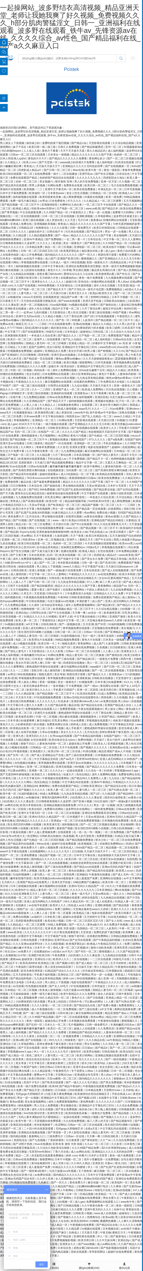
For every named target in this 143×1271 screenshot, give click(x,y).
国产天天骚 (6, 493)
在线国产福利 (133, 439)
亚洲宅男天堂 (55, 1113)
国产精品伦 (15, 408)
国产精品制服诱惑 (93, 146)
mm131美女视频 (65, 377)
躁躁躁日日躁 (133, 970)
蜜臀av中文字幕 (44, 1074)
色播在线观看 (69, 551)
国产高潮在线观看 (34, 501)
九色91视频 (40, 312)
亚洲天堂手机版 (92, 300)
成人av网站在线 (81, 1151)
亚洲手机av (86, 173)
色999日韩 (130, 308)
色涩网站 (13, 250)
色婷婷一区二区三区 (126, 154)
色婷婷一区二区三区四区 (68, 543)
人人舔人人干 (18, 581)
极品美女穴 (17, 708)
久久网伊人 (28, 447)
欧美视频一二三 (33, 189)
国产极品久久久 (67, 335)
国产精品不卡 (10, 963)
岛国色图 (132, 859)
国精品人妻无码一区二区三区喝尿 (46, 343)
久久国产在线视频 (25, 285)
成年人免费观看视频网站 (28, 558)
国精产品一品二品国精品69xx (35, 909)
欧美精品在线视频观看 (110, 474)
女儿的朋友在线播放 (33, 270)
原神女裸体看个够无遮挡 (114, 732)
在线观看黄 (54, 339)
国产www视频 (86, 1244)
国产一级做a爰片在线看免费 (65, 570)
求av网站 (134, 312)
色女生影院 (33, 374)
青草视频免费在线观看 (127, 362)
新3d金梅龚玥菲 (41, 1163)
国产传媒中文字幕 (69, 558)
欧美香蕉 (134, 370)
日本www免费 (32, 416)
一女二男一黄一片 (75, 239)
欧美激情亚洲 (112, 612)
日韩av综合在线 (123, 339)
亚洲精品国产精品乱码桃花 (107, 520)
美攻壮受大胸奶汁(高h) (114, 404)
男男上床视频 (37, 185)
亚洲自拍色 (101, 397)
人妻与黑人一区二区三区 (33, 293)
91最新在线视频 (94, 196)
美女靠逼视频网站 (36, 1101)
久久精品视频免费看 (41, 235)
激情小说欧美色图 (121, 493)
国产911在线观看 (82, 524)
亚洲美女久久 (40, 281)
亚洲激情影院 (49, 204)
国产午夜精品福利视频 (88, 735)
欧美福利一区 (37, 193)
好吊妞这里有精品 (53, 605)
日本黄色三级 (8, 778)
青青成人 (29, 166)
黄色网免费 (87, 1101)
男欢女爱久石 (111, 1197)
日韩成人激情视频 (66, 408)
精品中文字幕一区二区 (66, 308)
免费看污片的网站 (123, 212)
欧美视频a (59, 608)
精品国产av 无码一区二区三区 (18, 431)
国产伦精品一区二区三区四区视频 (109, 435)
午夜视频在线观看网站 (56, 778)
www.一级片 (60, 520)
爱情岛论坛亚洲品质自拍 (30, 493)
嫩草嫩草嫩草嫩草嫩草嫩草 (66, 466)
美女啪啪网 (121, 235)
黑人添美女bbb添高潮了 (59, 966)
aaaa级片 (96, 666)
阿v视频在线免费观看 (23, 1182)
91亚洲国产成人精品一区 (53, 1224)
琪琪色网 (44, 354)
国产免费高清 (134, 832)
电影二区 (21, 639)
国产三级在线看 (65, 658)
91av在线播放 (42, 1143)
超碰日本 (71, 281)
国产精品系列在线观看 (14, 185)
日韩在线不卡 (55, 231)
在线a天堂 (91, 1128)
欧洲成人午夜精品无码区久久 (105, 943)
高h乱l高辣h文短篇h (37, 327)
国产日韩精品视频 (69, 1205)
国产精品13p (79, 143)
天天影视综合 (65, 285)
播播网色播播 (108, 1220)
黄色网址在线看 (11, 628)
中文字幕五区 (37, 1063)
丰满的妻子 (83, 601)
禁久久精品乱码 (96, 150)
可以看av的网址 (17, 770)
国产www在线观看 (69, 300)
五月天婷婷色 (118, 963)
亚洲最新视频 (115, 743)
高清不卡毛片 (129, 454)
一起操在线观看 (74, 770)
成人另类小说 (61, 1163)
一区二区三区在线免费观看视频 (81, 820)
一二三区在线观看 (101, 959)
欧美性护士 (22, 889)
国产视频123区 (65, 963)
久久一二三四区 (38, 323)
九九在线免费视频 (121, 589)
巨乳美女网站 (53, 497)
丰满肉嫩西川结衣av (33, 655)
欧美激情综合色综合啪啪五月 (80, 578)
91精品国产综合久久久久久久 (63, 970)
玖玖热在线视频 (75, 231)
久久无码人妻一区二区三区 (119, 1043)
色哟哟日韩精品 (100, 297)
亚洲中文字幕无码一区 (59, 189)
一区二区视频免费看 (67, 1036)
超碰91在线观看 (73, 916)
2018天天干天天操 (29, 424)
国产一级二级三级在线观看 (29, 385)
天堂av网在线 (101, 893)
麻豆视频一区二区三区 (108, 1170)
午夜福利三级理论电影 (29, 966)
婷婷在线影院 (90, 897)
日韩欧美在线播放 (103, 678)
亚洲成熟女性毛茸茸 (86, 1074)
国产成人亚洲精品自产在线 (47, 755)
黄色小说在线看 (127, 250)
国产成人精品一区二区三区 (92, 963)
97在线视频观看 (105, 316)
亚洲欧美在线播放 (16, 308)
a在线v (129, 289)
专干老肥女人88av (82, 1070)
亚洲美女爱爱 (77, 447)
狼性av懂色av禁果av (119, 377)
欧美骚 (57, 243)
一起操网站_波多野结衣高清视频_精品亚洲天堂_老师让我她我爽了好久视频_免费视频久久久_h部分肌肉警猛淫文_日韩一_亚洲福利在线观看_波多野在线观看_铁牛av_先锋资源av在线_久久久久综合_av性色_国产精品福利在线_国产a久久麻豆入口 (70, 27)
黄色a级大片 (134, 708)
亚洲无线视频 (64, 766)
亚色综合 (84, 281)
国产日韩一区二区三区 (57, 170)
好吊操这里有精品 (48, 547)
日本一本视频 (56, 728)
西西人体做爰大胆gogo (128, 539)
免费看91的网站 (54, 809)
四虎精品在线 (118, 262)
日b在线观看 (76, 1090)
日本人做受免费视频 (41, 377)
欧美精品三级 (81, 913)
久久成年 (34, 605)
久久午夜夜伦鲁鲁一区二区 (42, 451)
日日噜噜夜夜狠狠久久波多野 (18, 243)
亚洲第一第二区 (11, 539)
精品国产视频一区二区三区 (98, 504)
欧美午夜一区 (93, 170)
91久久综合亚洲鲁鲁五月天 (110, 524)
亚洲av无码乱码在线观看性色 (82, 697)
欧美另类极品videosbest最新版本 (54, 878)
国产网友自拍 (92, 243)
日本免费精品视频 (127, 551)
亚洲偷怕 (81, 874)
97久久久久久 (97, 439)
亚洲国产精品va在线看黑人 (33, 882)
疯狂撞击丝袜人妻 (93, 250)
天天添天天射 (24, 697)
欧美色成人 (67, 847)
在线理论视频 (74, 516)
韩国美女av (73, 416)
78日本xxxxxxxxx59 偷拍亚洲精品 (47, 477)
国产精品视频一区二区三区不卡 (21, 204)
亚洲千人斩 (65, 616)
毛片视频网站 (48, 435)
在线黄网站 (115, 508)
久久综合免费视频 (127, 1105)
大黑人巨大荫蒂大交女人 (38, 408)
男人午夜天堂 (133, 354)
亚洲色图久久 (38, 751)
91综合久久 (7, 889)
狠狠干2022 (28, 743)
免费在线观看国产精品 (24, 177)
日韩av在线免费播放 (59, 397)
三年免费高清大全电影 (111, 381)
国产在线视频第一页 (117, 166)
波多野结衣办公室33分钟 (20, 547)
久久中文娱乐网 (106, 1240)
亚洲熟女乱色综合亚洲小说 (16, 1174)
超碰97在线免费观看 (64, 843)
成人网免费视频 (73, 196)
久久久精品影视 (25, 693)
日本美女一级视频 (59, 154)
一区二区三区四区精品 (124, 851)
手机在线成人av (57, 458)
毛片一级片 (89, 635)
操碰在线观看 (26, 566)
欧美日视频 (71, 362)
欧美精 (35, 828)
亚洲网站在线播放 (111, 878)
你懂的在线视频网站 (12, 374)
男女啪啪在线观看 (74, 485)
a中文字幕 (32, 624)
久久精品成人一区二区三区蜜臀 (103, 200)
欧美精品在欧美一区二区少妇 (28, 728)
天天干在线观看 (69, 747)
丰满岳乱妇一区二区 (110, 189)
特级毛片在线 (54, 331)
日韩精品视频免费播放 (124, 936)
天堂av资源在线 (96, 485)
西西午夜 (126, 658)
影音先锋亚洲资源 (32, 970)
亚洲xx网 (18, 1040)
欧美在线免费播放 (85, 189)
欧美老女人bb (79, 531)
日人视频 (132, 389)
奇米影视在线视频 (69, 562)
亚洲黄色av (81, 393)
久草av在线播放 (49, 732)
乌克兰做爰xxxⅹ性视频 (123, 397)
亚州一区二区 (113, 146)
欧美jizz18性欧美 (79, 520)
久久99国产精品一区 (56, 212)
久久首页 (62, 447)
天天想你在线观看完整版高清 (39, 300)
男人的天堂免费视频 (86, 181)
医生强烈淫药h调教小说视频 (35, 631)
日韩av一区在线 (93, 631)
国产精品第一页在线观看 (39, 358)
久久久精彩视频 (55, 943)
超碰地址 (85, 331)
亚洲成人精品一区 (80, 343)
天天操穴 (39, 462)
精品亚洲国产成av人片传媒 (115, 751)
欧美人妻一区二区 (27, 620)
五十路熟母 (85, 1170)
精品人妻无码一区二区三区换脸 (85, 655)
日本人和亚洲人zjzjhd (13, 158)
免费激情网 (12, 481)
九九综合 (114, 778)
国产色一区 (63, 320)
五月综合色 (33, 516)
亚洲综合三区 (66, 974)
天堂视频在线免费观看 (106, 628)
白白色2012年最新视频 (14, 751)
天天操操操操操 (20, 993)
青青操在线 (133, 1209)
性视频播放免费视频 (20, 350)
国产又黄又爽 (18, 554)
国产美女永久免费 (93, 558)
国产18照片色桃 (23, 1143)
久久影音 (117, 1143)
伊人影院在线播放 (80, 1132)
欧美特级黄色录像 (50, 196)
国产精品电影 (121, 905)
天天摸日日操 (58, 293)
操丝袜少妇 (33, 143)
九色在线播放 (8, 543)
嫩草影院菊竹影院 (74, 497)
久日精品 (10, 347)
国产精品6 (101, 1047)
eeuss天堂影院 (32, 297)
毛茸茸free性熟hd (87, 759)
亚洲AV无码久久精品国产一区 (47, 816)
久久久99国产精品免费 (86, 1147)
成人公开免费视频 (32, 254)
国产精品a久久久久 (129, 1086)
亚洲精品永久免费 (56, 350)
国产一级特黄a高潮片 (34, 1170)
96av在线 (78, 170)
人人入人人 (57, 281)
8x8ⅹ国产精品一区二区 (90, 847)
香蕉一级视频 (47, 682)
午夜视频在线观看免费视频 (39, 597)
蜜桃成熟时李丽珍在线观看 (42, 666)
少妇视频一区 (128, 608)
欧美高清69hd (28, 963)
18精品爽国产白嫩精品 (87, 882)
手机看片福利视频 (45, 974)
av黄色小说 (135, 797)
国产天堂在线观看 (29, 1047)
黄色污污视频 (78, 435)
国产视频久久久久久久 (94, 747)
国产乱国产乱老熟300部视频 (74, 489)
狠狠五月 (21, 323)
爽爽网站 (45, 785)
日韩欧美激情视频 (80, 597)
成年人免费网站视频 (64, 370)
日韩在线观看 (29, 939)
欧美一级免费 (114, 196)
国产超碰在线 (52, 485)
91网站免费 (55, 185)
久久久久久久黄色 (24, 1036)
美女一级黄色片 (73, 243)
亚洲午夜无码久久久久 (98, 1209)
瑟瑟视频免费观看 (126, 358)
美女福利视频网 (83, 397)
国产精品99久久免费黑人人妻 (89, 778)
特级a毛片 (93, 547)
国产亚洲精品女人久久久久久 (122, 631)
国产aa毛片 (67, 759)
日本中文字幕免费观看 (14, 193)
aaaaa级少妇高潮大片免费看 (77, 162)
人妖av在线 (113, 1063)
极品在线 (26, 481)
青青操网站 (85, 643)
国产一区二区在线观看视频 (108, 670)
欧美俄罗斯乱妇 (70, 250)
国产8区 (33, 489)
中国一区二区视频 (21, 370)
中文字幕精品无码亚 (122, 724)
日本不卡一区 (42, 947)
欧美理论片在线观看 (41, 639)
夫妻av (109, 1163)
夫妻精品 (131, 520)
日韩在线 (54, 578)
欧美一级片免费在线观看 (33, 1086)
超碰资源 (27, 959)
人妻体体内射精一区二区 (117, 466)
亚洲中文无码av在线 (28, 316)
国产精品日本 (110, 208)
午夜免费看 (59, 955)
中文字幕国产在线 (93, 566)
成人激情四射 (18, 574)
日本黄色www (56, 193)
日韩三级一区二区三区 (68, 631)
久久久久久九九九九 (89, 177)
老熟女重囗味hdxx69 (49, 273)
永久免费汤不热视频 (116, 924)
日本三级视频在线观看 (24, 886)
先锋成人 (74, 1232)
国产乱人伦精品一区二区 (78, 339)
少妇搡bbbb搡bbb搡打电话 (92, 1186)
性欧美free (29, 539)
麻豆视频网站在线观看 (59, 381)
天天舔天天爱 (90, 1232)
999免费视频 (48, 489)
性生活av (11, 951)
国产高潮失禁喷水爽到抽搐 (29, 470)
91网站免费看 (56, 655)
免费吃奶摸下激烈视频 (56, 143)
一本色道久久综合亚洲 (42, 335)
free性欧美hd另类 (99, 501)
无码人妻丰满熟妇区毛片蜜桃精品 (38, 1117)
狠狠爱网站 (86, 362)
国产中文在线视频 (60, 612)
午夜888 (63, 597)
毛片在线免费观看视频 (125, 185)
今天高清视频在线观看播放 (101, 543)
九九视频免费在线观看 (119, 277)
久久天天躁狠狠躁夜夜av (98, 358)
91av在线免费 (18, 466)
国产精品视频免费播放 (60, 462)
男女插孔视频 (81, 270)
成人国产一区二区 (45, 562)
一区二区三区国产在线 (110, 354)
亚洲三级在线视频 (34, 220)
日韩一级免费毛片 (81, 227)
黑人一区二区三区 (98, 662)
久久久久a (56, 770)
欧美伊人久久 (108, 427)
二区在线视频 (79, 959)
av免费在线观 (108, 701)
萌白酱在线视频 (10, 270)
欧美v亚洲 (11, 678)
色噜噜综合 (43, 227)
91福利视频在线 (71, 635)
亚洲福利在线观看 (62, 393)
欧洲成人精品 (21, 208)
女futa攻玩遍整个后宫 (92, 370)
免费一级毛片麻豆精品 (24, 200)
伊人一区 (39, 1051)
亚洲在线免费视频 (84, 647)
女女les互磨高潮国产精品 (114, 578)
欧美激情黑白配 (105, 273)
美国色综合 (21, 1140)
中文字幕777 (13, 331)
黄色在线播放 (77, 870)
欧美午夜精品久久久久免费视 (78, 993)
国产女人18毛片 (131, 685)
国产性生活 (124, 273)
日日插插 (77, 851)
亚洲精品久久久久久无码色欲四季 (83, 166)
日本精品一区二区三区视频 (21, 990)
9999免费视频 (46, 285)
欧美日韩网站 (85, 1055)
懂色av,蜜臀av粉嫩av (69, 358)
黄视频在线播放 (105, 400)
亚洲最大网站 (26, 528)
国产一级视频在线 (70, 624)
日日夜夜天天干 (10, 300)
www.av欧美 (93, 208)
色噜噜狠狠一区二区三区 (36, 608)
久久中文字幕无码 (29, 778)
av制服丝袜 (15, 297)
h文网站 (103, 616)
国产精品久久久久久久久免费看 (68, 158)
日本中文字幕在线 (53, 266)
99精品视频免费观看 (67, 639)
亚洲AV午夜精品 (34, 239)
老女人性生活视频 (77, 193)
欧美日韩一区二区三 (97, 185)
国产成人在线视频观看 (116, 570)
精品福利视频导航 (76, 501)
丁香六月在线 (18, 1078)
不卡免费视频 (77, 458)
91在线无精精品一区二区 (123, 916)
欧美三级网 (113, 327)
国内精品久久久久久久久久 (61, 254)
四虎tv (129, 843)
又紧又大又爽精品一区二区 (121, 462)
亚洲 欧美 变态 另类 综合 (15, 658)
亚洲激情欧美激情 (16, 335)
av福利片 (136, 747)
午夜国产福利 (29, 1067)
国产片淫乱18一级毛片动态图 (87, 289)
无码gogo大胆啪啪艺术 (30, 1093)
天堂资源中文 (123, 678)
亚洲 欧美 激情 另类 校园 (60, 928)
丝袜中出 (119, 1209)
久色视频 (102, 647)
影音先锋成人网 (128, 728)
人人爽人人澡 (39, 913)
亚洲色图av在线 (119, 747)
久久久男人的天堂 (125, 323)
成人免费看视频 (99, 724)
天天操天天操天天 (101, 385)
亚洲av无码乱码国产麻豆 (117, 866)
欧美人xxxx (30, 162)
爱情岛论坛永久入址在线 (79, 273)
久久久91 (118, 350)
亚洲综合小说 (43, 959)
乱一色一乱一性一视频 (87, 832)
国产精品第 (11, 531)
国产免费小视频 (107, 1005)
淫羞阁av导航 (8, 227)
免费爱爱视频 (68, 708)
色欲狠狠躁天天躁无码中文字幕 (107, 431)
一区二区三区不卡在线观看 (100, 204)
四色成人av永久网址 (80, 905)
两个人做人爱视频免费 (42, 832)
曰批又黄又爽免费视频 (59, 1093)
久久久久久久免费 (131, 1224)
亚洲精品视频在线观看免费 (60, 805)
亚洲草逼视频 (8, 1132)
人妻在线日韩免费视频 (21, 701)
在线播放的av (69, 277)
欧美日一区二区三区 (20, 339)
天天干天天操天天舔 (72, 150)
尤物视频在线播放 (127, 978)
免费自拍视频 (21, 916)
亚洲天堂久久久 (78, 293)
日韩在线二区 (100, 331)
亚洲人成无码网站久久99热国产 (42, 628)
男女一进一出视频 (100, 212)
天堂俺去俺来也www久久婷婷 (105, 620)
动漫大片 (69, 774)
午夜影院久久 (78, 212)
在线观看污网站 (10, 262)
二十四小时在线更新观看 (39, 1128)
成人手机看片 (74, 728)
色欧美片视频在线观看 (127, 720)
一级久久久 (118, 893)
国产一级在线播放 (116, 1059)
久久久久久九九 (46, 701)
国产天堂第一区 (49, 162)
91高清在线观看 (125, 162)
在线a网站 (136, 281)
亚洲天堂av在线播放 (63, 354)
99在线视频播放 (27, 674)
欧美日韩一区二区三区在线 (64, 751)
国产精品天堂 (32, 1090)
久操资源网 (61, 535)
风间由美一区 (42, 370)
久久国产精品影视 (56, 705)
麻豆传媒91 (44, 720)
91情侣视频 (90, 751)
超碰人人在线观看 (85, 1028)
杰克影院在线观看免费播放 (47, 1155)
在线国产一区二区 (49, 431)
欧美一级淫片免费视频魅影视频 (122, 266)
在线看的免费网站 (85, 381)
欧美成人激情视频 (32, 866)
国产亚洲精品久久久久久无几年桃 (119, 258)
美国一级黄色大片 (97, 262)
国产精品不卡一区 (98, 458)
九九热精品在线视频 (22, 273)
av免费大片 (25, 951)
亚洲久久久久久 (120, 909)
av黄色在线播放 (94, 516)
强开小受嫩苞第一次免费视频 (102, 1159)
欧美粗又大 (53, 647)
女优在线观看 (106, 551)
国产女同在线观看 (128, 489)
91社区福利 (101, 801)
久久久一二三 (100, 408)
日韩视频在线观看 (69, 897)
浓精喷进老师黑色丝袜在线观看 (89, 862)
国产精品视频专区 (122, 1120)
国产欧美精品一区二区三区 (64, 504)
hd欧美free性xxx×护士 (18, 562)
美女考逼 (59, 674)
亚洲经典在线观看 (85, 1236)
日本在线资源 (37, 554)
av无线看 (18, 986)
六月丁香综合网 (91, 308)
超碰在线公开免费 (80, 743)
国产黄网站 (83, 974)
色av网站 (89, 512)
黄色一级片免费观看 (91, 277)
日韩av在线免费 (38, 466)
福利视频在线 (13, 597)
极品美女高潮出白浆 (103, 270)
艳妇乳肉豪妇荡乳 (11, 785)
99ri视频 (79, 766)
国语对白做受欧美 (115, 797)
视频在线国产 (78, 439)
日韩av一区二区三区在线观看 (28, 154)
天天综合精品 (124, 497)
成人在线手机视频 (27, 732)
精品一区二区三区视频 (59, 247)
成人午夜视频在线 (42, 1009)
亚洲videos (133, 408)
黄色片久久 (55, 270)
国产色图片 (54, 589)
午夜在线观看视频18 (90, 708)
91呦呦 (94, 1220)
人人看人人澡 (29, 404)
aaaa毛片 (84, 408)
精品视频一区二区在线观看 (122, 847)
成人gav (110, 250)
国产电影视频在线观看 (114, 1247)
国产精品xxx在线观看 (87, 866)
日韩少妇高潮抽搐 (122, 828)
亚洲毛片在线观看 (45, 712)
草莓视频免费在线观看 (35, 262)
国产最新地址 (118, 1236)
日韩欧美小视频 (83, 1213)
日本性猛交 (71, 331)
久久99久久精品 (81, 1163)
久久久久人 (44, 243)
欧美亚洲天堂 (52, 824)
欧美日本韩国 (127, 574)
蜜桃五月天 (86, 539)
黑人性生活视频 (77, 312)
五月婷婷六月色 (49, 277)
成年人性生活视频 (105, 285)
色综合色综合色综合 (38, 1059)
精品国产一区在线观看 (59, 443)
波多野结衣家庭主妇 (125, 216)
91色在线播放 (38, 578)
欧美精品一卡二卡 (106, 1194)
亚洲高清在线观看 (21, 1124)
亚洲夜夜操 (83, 678)
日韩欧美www (128, 1097)
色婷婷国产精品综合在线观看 (57, 177)
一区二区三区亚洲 (61, 1005)
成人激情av (129, 597)
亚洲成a (55, 820)
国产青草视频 (10, 212)
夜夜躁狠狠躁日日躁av (83, 477)
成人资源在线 (54, 220)
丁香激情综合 (47, 620)
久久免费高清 (106, 1028)
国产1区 (89, 316)
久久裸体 (116, 1186)
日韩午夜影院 (124, 993)
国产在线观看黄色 (33, 331)
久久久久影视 (59, 227)
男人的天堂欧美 (85, 836)
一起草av (26, 312)
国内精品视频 (18, 1136)
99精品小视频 (130, 1040)
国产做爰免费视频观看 (47, 481)
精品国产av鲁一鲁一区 (75, 297)
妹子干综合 (20, 146)
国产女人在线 (114, 920)
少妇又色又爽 (130, 1063)
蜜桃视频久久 (89, 258)
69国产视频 (120, 312)
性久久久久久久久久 (12, 1020)
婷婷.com (7, 285)
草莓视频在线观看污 (114, 547)
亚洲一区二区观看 (61, 913)
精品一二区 (23, 1155)
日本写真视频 (132, 189)
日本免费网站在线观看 (56, 374)
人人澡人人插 (31, 150)
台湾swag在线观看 (61, 735)
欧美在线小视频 (54, 920)
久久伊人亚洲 (45, 1178)
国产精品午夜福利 (70, 1086)
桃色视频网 (44, 508)
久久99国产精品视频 (41, 1016)
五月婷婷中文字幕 (95, 916)
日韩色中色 (76, 1001)
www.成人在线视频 (105, 1213)
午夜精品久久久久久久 (29, 381)
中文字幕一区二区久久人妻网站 (122, 239)
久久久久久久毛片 (59, 851)
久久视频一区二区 (130, 181)
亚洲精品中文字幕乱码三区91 (80, 347)
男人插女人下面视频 (12, 143)
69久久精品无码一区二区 (79, 901)
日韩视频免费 (127, 1109)
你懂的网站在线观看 (115, 220)
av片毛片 (68, 951)
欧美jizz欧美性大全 (101, 293)
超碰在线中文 (37, 231)
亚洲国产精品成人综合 (118, 705)
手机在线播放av (113, 443)
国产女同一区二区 (19, 755)
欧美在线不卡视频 (114, 247)
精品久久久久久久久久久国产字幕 (92, 154)
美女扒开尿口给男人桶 (82, 350)
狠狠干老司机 (77, 936)
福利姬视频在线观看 (25, 196)
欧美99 (53, 1086)
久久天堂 (70, 220)
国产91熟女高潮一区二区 (124, 789)
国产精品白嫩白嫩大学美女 (16, 947)
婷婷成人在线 (78, 724)
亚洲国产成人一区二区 (67, 389)
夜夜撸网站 (105, 585)
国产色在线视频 (20, 1009)
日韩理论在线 (38, 612)
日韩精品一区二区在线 (104, 193)
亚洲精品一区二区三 (44, 420)
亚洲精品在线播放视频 (76, 670)
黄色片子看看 (50, 150)
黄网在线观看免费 (125, 1009)
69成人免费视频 (49, 793)
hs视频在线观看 (79, 304)
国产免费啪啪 (53, 239)
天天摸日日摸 (106, 420)
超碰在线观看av (49, 474)
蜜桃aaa (15, 959)
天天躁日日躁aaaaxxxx (120, 566)
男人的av (123, 281)
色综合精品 (83, 774)
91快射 (108, 770)
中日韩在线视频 (36, 601)
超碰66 (38, 350)
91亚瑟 (133, 997)
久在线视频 (102, 1070)
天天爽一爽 (79, 612)
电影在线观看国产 (99, 447)
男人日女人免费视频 (46, 1105)
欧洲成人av (126, 193)
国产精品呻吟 (126, 793)
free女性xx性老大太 (14, 836)
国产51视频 (20, 520)
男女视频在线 (68, 1105)
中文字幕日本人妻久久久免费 (25, 705)
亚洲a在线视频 (82, 323)
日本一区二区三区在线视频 (58, 216)
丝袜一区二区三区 (27, 181)
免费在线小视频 (106, 512)
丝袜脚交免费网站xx (73, 547)
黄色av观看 (112, 516)
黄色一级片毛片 (81, 893)
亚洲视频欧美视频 (45, 223)
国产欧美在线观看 (53, 1082)
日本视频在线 (86, 354)
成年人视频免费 (49, 847)
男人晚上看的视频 (106, 1109)
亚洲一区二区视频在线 (51, 539)
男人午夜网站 (65, 1190)
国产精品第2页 (106, 605)
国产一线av (62, 235)
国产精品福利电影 (21, 978)
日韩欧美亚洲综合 (59, 427)
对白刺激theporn (12, 150)
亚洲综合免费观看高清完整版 (84, 266)
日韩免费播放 (134, 624)
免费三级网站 (63, 909)
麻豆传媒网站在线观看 (98, 451)
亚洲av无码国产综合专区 (20, 1178)
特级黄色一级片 (74, 1040)
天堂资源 (122, 285)
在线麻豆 (21, 905)
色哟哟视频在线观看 (123, 458)
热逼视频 (50, 558)
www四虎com (108, 347)
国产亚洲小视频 (83, 801)
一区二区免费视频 (114, 832)
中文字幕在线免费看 (20, 1074)
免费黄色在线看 (73, 185)
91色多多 (63, 701)
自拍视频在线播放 (25, 762)
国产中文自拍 (103, 539)
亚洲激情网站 (16, 343)
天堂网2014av (64, 1074)
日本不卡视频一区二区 (125, 297)
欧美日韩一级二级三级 (42, 146)
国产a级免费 (115, 439)
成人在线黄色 (16, 797)
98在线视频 (78, 262)
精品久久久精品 (102, 323)
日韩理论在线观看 (59, 385)
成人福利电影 (105, 162)
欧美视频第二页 (88, 843)
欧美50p (99, 1063)
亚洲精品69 (31, 785)
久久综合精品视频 (123, 143)
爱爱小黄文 (38, 589)
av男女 (43, 200)
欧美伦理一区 (54, 501)
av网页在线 (11, 805)
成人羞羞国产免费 (87, 878)
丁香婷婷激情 (21, 859)
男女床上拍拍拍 (57, 1001)
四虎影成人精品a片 (30, 170)
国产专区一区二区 (86, 951)
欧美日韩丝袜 (8, 566)
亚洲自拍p (22, 612)
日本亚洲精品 (104, 889)
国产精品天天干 (57, 289)
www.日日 (72, 528)
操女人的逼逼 (106, 993)
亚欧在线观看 (79, 1251)
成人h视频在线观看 (25, 643)
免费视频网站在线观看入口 (41, 708)
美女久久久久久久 (72, 732)
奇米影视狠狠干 (133, 1082)
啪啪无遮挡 (69, 643)
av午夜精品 (114, 1040)
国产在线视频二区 (40, 520)
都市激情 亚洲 (64, 181)
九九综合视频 (80, 385)
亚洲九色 (18, 735)
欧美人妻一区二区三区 (122, 393)
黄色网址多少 (97, 158)
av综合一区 (95, 612)
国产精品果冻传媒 (105, 489)
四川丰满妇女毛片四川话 (28, 928)
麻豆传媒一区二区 (99, 1182)
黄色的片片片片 (38, 158)
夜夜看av (96, 220)
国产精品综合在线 (92, 705)
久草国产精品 (107, 716)
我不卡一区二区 (115, 481)
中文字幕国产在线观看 (95, 493)
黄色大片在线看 (91, 639)
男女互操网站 (92, 1043)
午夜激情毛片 (61, 1070)
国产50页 (101, 624)
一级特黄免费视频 (103, 809)
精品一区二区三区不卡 (80, 608)
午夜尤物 (105, 1232)
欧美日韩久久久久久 (39, 689)
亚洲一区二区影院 (88, 689)
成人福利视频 (116, 150)
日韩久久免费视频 (69, 146)
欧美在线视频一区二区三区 (75, 554)
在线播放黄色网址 (69, 404)
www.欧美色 (126, 554)
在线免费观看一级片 (46, 173)
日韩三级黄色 (35, 443)
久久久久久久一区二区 (19, 759)
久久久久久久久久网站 (19, 782)
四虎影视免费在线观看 (29, 920)
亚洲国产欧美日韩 (68, 258)
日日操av (88, 1047)
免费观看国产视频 (119, 335)
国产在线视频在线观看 (85, 427)
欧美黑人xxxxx (125, 870)
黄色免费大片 (16, 516)
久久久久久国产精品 (74, 431)
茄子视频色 (135, 431)
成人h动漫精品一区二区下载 (78, 474)
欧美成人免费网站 (93, 389)
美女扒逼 (6, 986)
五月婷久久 (9, 882)
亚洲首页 (97, 1163)
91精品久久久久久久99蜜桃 (40, 616)
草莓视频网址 (22, 420)
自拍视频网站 (38, 851)
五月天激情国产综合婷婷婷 (126, 535)
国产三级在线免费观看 (80, 755)
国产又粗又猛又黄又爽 (45, 551)
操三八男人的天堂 (111, 581)
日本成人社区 (34, 982)
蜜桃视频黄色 (29, 435)
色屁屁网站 (129, 447)
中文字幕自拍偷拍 (54, 416)
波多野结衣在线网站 (78, 809)
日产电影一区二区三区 (70, 208)
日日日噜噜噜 (28, 354)
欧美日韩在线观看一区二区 (16, 173)
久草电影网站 (103, 216)
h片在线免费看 (11, 435)
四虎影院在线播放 (74, 662)
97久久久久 (75, 200)
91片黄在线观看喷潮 (66, 932)
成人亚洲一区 (106, 978)
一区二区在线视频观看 (27, 216)
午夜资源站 (46, 939)
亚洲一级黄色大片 (125, 385)
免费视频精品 (114, 289)
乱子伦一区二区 (126, 400)
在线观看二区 (90, 404)
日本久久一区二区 (119, 986)
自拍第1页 (121, 366)
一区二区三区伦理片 (32, 647)
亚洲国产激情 (117, 616)
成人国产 (50, 258)
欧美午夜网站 (92, 466)
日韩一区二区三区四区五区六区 (40, 250)
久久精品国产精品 (63, 1186)
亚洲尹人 (40, 339)
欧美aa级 (108, 1217)
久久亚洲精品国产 (35, 400)
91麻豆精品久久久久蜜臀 (67, 512)
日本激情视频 (83, 285)
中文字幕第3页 (25, 862)
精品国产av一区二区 (12, 689)
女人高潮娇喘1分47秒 (13, 955)
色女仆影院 (53, 347)
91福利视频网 (116, 624)
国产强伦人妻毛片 (108, 454)
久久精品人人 (13, 162)
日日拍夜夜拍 (118, 647)
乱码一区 (52, 554)
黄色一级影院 (112, 170)
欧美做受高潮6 (25, 716)
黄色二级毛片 (34, 1055)
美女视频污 (46, 181)
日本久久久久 (18, 231)
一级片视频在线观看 (55, 424)
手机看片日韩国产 (130, 427)
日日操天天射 (84, 966)
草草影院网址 (97, 1251)
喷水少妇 (101, 839)
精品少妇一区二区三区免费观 (33, 524)
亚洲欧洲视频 (85, 216)
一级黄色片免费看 (108, 658)
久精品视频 (22, 739)
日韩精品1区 (26, 227)
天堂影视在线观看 (100, 143)
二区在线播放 (69, 173)
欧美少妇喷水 (133, 655)
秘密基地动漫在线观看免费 (63, 493)
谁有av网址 (97, 1016)
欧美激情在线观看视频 (32, 458)
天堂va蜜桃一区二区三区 (62, 1078)
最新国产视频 (65, 828)
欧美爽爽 (128, 932)
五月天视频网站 (132, 200)
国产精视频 (105, 350)
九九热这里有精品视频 (91, 377)
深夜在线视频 (127, 412)
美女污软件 (114, 739)
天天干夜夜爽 (98, 393)
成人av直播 (122, 1067)
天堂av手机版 (37, 504)
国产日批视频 (95, 997)
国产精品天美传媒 (116, 558)
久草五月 (27, 593)
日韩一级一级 (89, 562)
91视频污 (122, 420)
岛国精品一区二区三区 (91, 928)
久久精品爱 (20, 235)
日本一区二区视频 (122, 1070)
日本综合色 (123, 173)
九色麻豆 (44, 1182)
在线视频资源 (51, 297)
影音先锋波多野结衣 (36, 685)
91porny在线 (27, 531)
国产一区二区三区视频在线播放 (99, 824)
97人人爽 (92, 581)
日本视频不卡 (128, 762)
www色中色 (81, 412)
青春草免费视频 (132, 170)
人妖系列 (88, 320)
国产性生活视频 (105, 173)
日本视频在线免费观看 (109, 755)
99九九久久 (56, 1040)
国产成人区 (20, 489)
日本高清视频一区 (85, 454)
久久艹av (106, 1140)
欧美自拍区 (68, 366)
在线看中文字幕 (108, 1097)
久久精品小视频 (52, 316)
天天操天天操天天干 (48, 166)
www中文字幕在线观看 (14, 851)
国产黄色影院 (90, 1140)
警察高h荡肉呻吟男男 (55, 797)
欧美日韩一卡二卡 (49, 643)
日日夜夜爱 (73, 1140)
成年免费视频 (10, 647)
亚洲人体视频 (37, 570)
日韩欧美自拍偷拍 (115, 300)
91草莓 (67, 270)
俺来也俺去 (8, 820)
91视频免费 (86, 682)
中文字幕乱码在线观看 (76, 782)
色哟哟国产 (124, 716)
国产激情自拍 (108, 304)
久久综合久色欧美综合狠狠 (53, 1147)
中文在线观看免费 (31, 212)
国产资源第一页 (57, 1132)
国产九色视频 (37, 1140)
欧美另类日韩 (108, 689)
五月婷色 (128, 1090)
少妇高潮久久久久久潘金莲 (29, 427)
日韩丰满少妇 (65, 1013)
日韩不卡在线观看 (19, 585)
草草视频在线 (127, 689)
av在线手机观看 (39, 905)
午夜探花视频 (18, 832)
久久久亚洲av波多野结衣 (28, 943)
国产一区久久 (87, 254)
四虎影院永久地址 (114, 177)
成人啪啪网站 (132, 982)
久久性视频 (120, 697)
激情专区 (76, 1051)
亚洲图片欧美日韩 (27, 277)
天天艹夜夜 (77, 535)
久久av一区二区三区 (97, 1143)
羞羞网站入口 (37, 1136)
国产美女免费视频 (111, 1082)
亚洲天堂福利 (106, 635)
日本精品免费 (34, 247)
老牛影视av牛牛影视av (104, 412)
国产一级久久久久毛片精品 (82, 1082)
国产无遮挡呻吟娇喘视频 (15, 774)
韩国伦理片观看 (107, 254)
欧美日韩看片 (118, 531)
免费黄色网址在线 (58, 724)
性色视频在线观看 (36, 986)
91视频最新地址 (133, 146)
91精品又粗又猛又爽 (127, 836)
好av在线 (123, 347)
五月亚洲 (88, 624)
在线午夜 (16, 397)
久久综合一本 (93, 770)
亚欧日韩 (129, 508)
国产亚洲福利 (10, 354)
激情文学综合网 (112, 308)
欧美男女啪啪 (92, 1051)
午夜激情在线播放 (100, 874)
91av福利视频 (59, 304)
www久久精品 (122, 416)
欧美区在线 (12, 447)
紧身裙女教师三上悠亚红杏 (63, 1063)
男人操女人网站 (28, 682)
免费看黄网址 (127, 1005)
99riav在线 (43, 843)
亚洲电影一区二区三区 (88, 247)
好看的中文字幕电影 (104, 343)
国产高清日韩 (108, 562)
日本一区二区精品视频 (80, 1194)
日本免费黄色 (57, 200)
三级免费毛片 (55, 1136)
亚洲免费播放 (29, 855)
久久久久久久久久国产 (110, 1101)
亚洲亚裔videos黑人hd (85, 701)
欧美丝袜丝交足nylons (62, 739)
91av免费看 (117, 408)
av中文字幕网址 (133, 878)
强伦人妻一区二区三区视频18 (71, 947)
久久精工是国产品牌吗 (32, 347)
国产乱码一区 (34, 1024)
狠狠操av (119, 1078)
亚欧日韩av (46, 1067)
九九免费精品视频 (34, 397)
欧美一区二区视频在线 (35, 304)
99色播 (76, 320)
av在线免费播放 (108, 574)
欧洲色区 (10, 1097)
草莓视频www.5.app (126, 770)
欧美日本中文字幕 (24, 508)
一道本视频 (57, 685)
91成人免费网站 (108, 693)
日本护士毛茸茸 (117, 485)
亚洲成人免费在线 (21, 223)
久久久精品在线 (96, 1040)
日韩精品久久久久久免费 (31, 366)
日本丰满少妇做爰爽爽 (109, 682)
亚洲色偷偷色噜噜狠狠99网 (53, 531)
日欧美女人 (99, 743)
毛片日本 (83, 220)
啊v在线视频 (122, 889)
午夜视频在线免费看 (128, 886)
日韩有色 (134, 1128)
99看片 (94, 304)
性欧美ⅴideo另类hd (43, 208)
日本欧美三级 (52, 916)
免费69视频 (85, 739)
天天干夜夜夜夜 (43, 535)
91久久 (128, 682)
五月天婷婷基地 (23, 974)
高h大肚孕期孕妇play (84, 374)
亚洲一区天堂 (109, 181)
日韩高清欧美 (19, 570)
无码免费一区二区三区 (80, 470)
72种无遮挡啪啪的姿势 (126, 223)
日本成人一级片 (60, 262)
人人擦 (109, 1001)
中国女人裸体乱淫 (97, 589)
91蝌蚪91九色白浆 (71, 204)
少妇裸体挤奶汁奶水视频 (89, 327)
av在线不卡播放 (33, 258)
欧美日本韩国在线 (105, 227)
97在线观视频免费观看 (51, 528)
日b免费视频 (7, 366)
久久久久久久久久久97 (38, 932)
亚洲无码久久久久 (37, 735)
